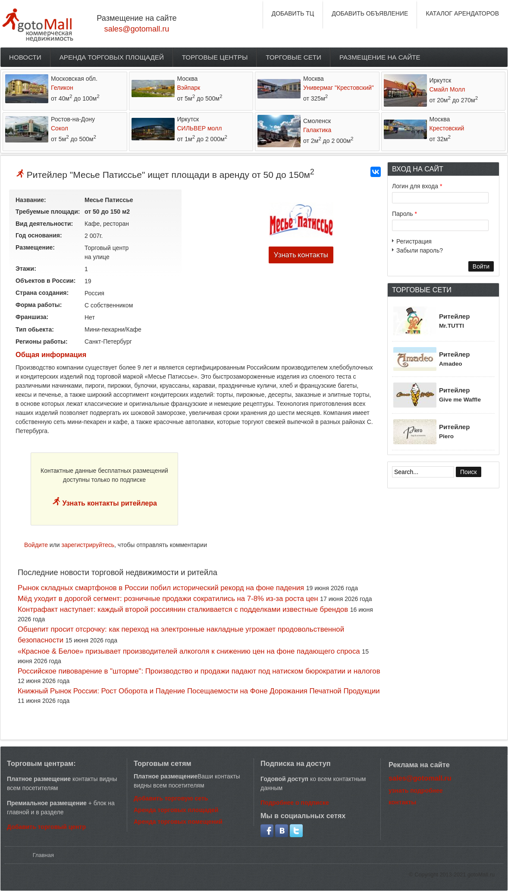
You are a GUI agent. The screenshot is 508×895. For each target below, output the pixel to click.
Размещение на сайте (379, 57)
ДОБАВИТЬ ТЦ (293, 13)
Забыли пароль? (419, 250)
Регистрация (414, 241)
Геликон (62, 87)
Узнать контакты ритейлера (108, 503)
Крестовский (447, 128)
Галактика (317, 130)
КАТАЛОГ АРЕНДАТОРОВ (462, 13)
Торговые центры (215, 57)
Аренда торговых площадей (112, 57)
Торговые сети (293, 57)
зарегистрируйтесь (88, 544)
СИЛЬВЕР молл (199, 128)
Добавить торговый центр (46, 826)
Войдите (36, 544)
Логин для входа (417, 186)
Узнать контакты (301, 255)
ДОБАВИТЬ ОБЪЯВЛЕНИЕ (370, 13)
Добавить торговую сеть (171, 798)
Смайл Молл (447, 89)
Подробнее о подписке (294, 802)
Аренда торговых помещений (178, 821)
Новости (25, 57)
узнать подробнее (416, 790)
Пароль (404, 213)
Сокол (59, 128)
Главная (43, 855)
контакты (402, 802)
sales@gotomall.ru (136, 29)
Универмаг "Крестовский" (338, 87)
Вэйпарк (189, 87)
